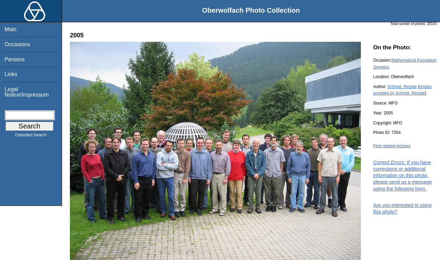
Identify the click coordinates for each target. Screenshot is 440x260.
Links (10, 74)
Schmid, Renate (402, 86)
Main (10, 29)
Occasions (17, 44)
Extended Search (31, 136)
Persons (14, 59)
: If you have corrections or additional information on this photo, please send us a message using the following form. (402, 175)
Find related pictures (392, 146)
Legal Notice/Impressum (26, 92)
